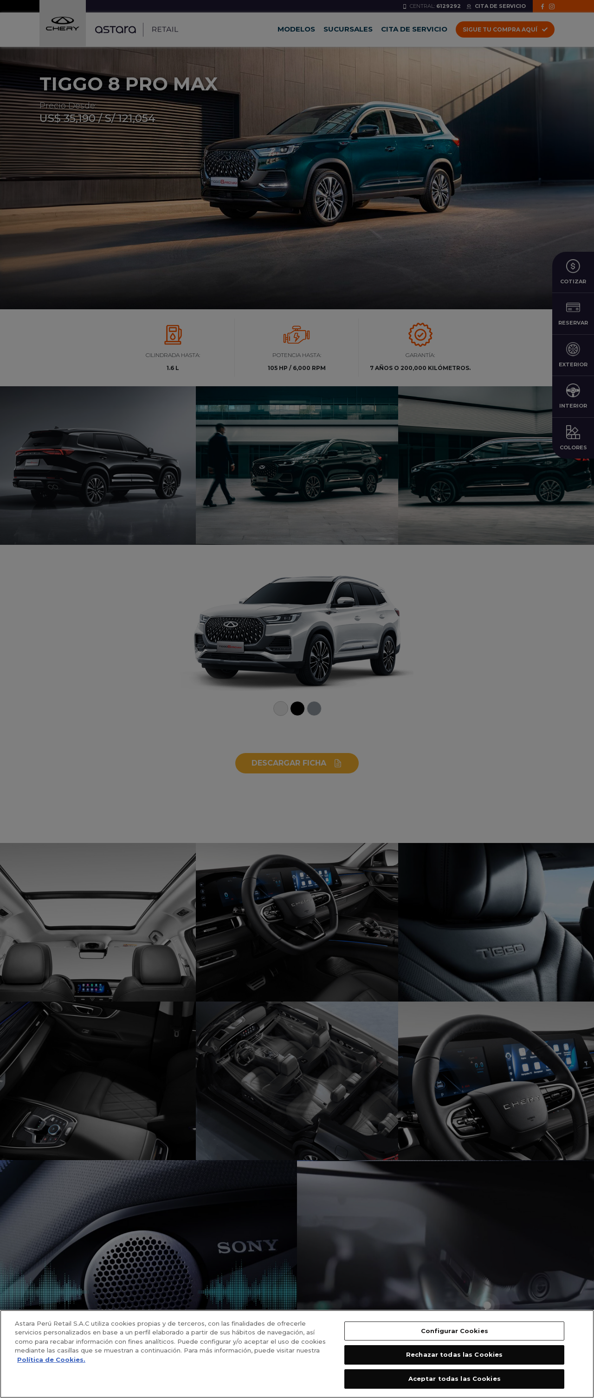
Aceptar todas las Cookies (454, 1384)
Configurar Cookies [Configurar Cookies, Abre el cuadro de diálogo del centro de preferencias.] (454, 1337)
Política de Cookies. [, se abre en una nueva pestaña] (51, 1365)
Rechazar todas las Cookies (454, 1361)
